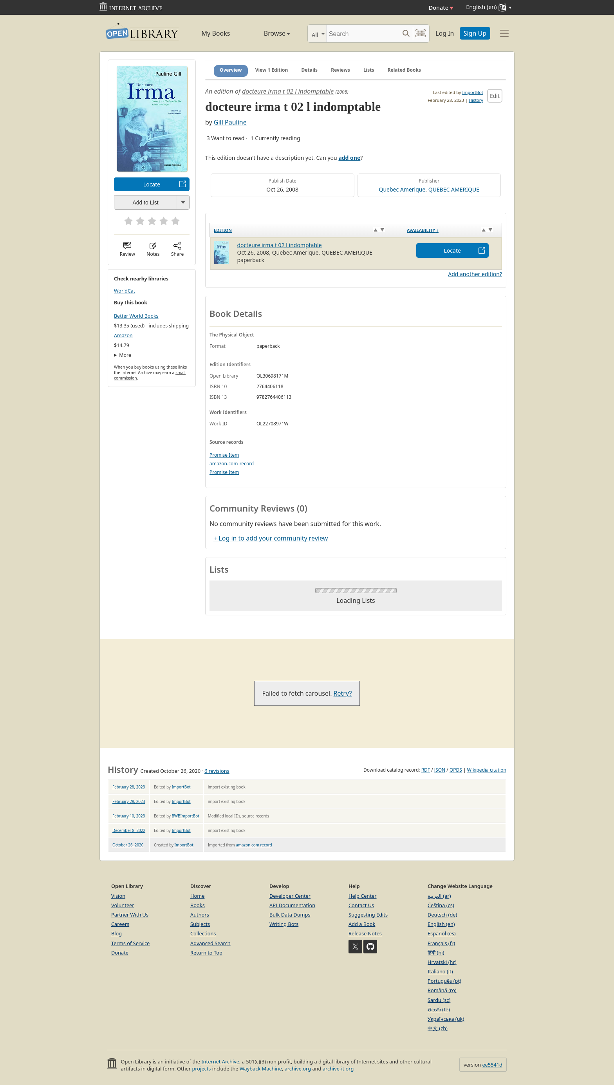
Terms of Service (130, 943)
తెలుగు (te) (439, 1009)
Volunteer (122, 905)
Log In (444, 33)
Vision (118, 895)
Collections (203, 933)
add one (349, 157)
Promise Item (224, 455)
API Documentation (292, 905)
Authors (199, 914)
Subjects (200, 924)
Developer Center (290, 895)
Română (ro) (442, 990)
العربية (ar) (439, 895)
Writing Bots (283, 924)
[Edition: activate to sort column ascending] (306, 230)
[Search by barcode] (420, 33)
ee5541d (492, 1064)
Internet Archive (220, 1061)
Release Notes (365, 933)
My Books (216, 33)
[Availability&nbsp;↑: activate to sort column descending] (452, 230)
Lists (368, 70)
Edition (223, 230)
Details (310, 70)
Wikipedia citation (486, 770)
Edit (495, 95)
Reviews (340, 70)
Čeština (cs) (441, 905)
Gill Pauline (230, 122)
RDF (425, 770)
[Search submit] (406, 33)
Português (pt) (444, 980)
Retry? (343, 693)
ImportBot (472, 92)
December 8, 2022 (128, 830)
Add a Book (362, 924)
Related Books (404, 70)
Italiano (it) (440, 971)
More (125, 355)
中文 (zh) (438, 1028)
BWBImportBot (185, 816)
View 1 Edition (271, 70)
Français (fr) (441, 943)
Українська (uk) (446, 1018)
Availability (423, 230)
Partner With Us (129, 914)
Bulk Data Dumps (290, 914)
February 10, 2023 (128, 816)
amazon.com (223, 463)
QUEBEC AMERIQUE (453, 189)
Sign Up (475, 33)
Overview (231, 70)
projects (201, 1068)
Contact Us (361, 905)
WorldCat (124, 291)
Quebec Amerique (402, 189)
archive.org (298, 1068)
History (476, 100)
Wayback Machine (261, 1068)
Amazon (123, 335)
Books (197, 905)
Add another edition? (475, 274)
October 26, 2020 (127, 845)
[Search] (363, 33)
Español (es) (442, 933)
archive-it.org (338, 1068)
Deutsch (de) (442, 914)
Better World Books (136, 316)
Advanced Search (210, 943)
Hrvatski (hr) (442, 962)
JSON (439, 770)
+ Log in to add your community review (270, 538)
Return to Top (206, 952)
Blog (116, 933)
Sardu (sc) (439, 1000)
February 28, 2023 (128, 787)
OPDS (456, 770)
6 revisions (216, 770)
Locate (151, 184)
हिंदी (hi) (436, 952)
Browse (268, 33)
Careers (120, 924)
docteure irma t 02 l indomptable (288, 91)
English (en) (441, 924)
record (247, 463)
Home (197, 895)
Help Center (363, 895)
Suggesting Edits (368, 914)
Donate (441, 7)
